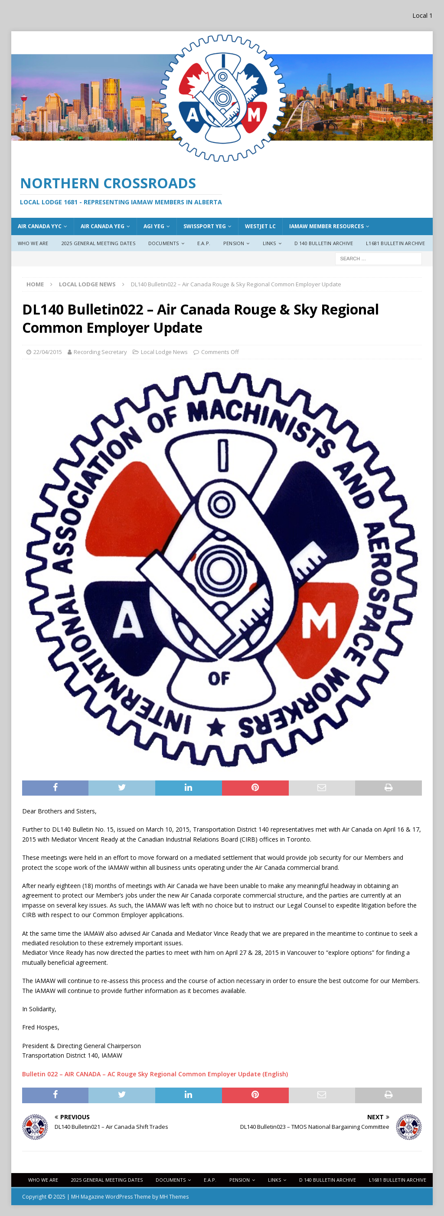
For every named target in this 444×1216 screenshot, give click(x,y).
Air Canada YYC (40, 226)
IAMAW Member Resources (326, 226)
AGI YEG (154, 226)
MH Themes (174, 1196)
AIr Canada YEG (102, 226)
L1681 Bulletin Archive (395, 243)
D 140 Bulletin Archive (323, 243)
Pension (233, 243)
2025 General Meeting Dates (98, 243)
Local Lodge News (164, 352)
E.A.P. (203, 243)
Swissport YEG (204, 226)
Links (269, 243)
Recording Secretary (100, 352)
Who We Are (33, 243)
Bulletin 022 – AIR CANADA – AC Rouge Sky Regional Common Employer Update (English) (155, 1074)
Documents (163, 243)
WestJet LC (260, 226)
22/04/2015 (47, 352)
